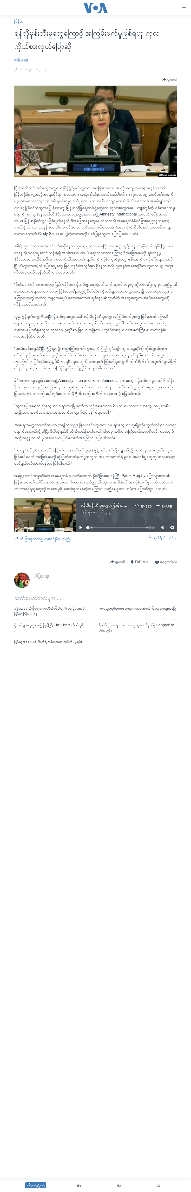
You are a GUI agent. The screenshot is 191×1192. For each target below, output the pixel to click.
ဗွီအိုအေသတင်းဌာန (97, 512)
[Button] (169, 79)
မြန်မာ (19, 21)
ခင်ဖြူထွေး (21, 59)
